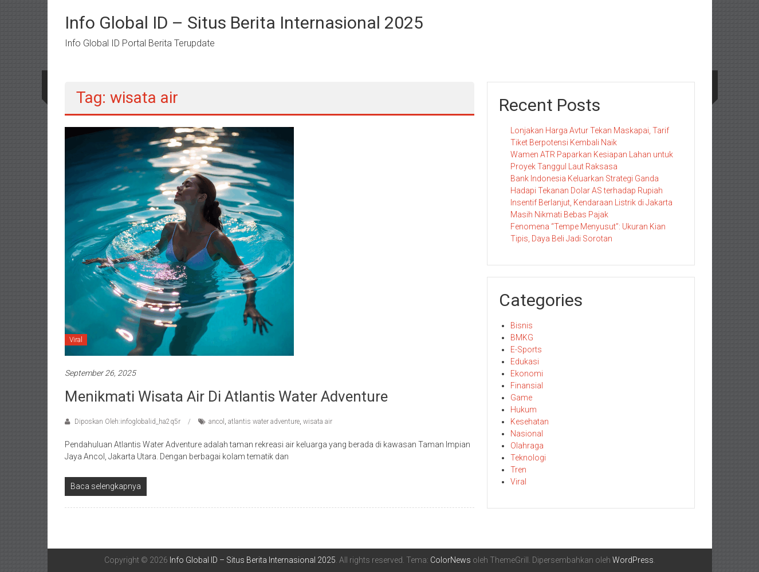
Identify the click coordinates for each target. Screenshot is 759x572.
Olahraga (527, 445)
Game (521, 397)
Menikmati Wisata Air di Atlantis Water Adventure (226, 396)
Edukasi (524, 361)
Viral (75, 340)
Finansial (526, 385)
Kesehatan (529, 421)
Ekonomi (526, 373)
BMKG (521, 337)
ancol (217, 422)
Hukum (523, 409)
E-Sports (526, 349)
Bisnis (521, 325)
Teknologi (528, 457)
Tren (518, 469)
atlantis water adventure (264, 422)
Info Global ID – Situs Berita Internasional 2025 (244, 23)
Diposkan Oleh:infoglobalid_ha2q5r (127, 422)
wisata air (317, 422)
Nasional (526, 433)
